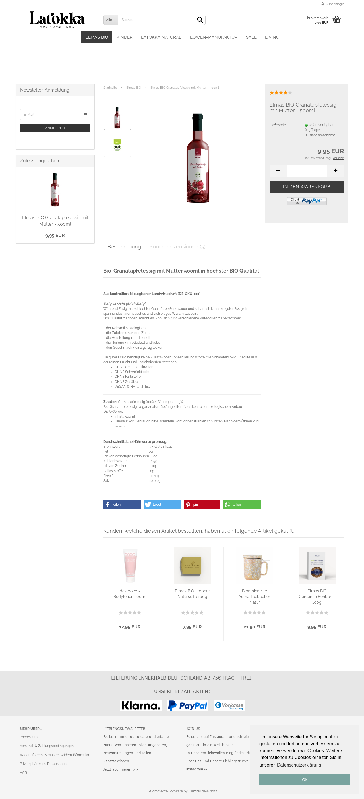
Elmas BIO (97, 37)
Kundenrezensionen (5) (178, 247)
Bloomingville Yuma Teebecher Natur (254, 597)
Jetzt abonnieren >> (120, 769)
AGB (23, 773)
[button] (122, 504)
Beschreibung (124, 247)
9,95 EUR (55, 235)
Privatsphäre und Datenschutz (43, 764)
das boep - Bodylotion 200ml (129, 594)
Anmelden (55, 128)
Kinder (125, 37)
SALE (251, 37)
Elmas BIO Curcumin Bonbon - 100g (317, 597)
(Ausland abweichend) (320, 135)
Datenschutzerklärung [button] (299, 765)
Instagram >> (196, 769)
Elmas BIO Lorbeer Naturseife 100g (192, 594)
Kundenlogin (332, 4)
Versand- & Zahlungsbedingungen (47, 746)
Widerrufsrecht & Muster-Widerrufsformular (54, 755)
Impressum (29, 737)
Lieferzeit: (278, 125)
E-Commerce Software (165, 791)
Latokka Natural (161, 37)
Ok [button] (304, 779)
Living (272, 37)
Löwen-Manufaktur (213, 37)
